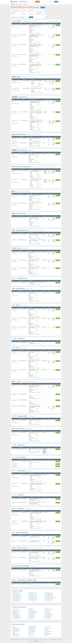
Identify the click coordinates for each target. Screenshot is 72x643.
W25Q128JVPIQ (47, 612)
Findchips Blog (51, 1)
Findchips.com (14, 2)
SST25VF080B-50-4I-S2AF (16, 88)
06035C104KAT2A (47, 634)
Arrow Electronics (23, 150)
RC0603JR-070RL (31, 635)
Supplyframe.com (40, 641)
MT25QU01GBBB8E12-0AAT (16, 614)
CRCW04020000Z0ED (32, 631)
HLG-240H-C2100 (47, 626)
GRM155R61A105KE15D (16, 634)
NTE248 (13, 626)
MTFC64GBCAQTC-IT (48, 617)
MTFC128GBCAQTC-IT (48, 615)
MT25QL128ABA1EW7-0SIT (33, 613)
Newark (24, 21)
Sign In (60, 1)
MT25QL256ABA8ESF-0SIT (49, 614)
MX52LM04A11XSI (15, 613)
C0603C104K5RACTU (32, 630)
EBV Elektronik (22, 471)
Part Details (42, 7)
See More (51, 47)
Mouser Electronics (27, 134)
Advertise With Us (36, 640)
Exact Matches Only (31, 14)
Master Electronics (27, 548)
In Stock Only (22, 14)
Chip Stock (18, 495)
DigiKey (24, 76)
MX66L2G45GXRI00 (48, 618)
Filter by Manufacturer (15, 17)
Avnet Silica (21, 508)
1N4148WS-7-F (47, 630)
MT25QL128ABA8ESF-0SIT (33, 612)
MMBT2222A (47, 632)
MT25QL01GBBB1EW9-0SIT (16, 617)
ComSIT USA (19, 338)
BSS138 (13, 632)
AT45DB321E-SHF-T (32, 617)
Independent (31, 10)
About (19, 639)
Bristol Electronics (20, 278)
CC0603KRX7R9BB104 (48, 631)
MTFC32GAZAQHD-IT (48, 613)
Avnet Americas (23, 97)
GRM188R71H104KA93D (48, 628)
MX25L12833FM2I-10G (32, 616)
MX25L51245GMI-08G (32, 615)
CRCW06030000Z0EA (15, 631)
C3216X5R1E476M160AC (32, 627)
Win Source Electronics (20, 532)
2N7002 (30, 634)
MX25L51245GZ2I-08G (48, 616)
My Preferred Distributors (16, 10)
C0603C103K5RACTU (15, 635)
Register (56, 1)
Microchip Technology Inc (33, 166)
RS (21, 191)
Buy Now (58, 25)
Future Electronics (26, 213)
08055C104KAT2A (15, 633)
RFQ (57, 112)
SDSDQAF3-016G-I (31, 618)
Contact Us (16, 639)
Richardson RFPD (23, 416)
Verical (20, 248)
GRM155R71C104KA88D (16, 630)
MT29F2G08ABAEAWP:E (16, 615)
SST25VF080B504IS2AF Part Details (34, 343)
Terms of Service (40, 639)
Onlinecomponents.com (27, 230)
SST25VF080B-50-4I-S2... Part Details (34, 33)
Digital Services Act (46, 639)
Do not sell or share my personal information (55, 639)
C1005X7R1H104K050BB (32, 626)
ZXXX (45, 627)
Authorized (24, 10)
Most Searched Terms (24, 639)
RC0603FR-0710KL (31, 632)
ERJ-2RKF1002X (31, 633)
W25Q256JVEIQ (31, 614)
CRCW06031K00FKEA (48, 633)
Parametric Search (30, 639)
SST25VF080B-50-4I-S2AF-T (16, 80)
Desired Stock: (15, 13)
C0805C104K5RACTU (32, 629)
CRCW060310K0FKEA (15, 628)
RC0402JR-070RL (31, 628)
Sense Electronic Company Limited (24, 580)
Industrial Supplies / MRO (39, 10)
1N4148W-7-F (47, 629)
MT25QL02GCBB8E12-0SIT (16, 618)
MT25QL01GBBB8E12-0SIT (16, 612)
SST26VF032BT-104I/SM (16, 616)
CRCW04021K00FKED (15, 629)
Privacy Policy (35, 639)
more (34, 26)
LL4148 (46, 635)
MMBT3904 (14, 627)
